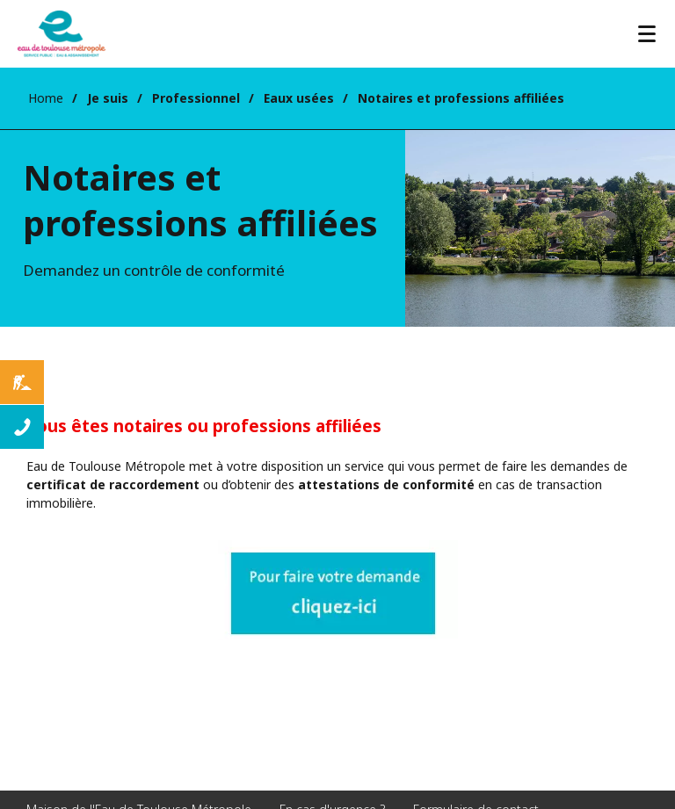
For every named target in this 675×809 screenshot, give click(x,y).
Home (45, 98)
